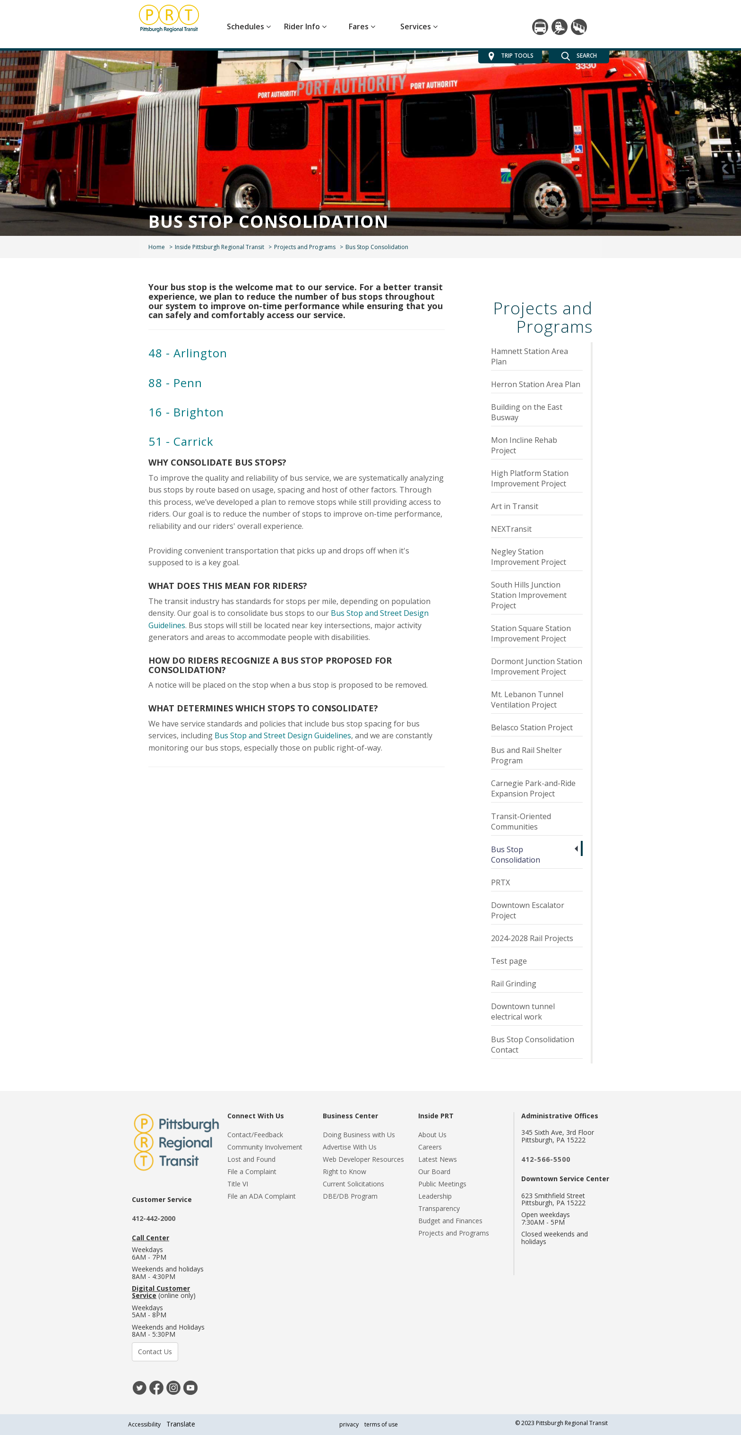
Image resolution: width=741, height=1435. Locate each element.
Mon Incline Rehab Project (524, 445)
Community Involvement (264, 1146)
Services (419, 26)
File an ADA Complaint (261, 1196)
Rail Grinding (513, 983)
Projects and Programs (305, 247)
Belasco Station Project (532, 727)
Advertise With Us (350, 1146)
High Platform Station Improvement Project (530, 478)
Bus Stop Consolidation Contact (532, 1044)
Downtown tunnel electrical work (523, 1011)
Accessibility (144, 1424)
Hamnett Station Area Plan (529, 356)
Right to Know (344, 1171)
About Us (432, 1134)
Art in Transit (514, 506)
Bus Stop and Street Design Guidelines (283, 735)
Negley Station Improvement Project (528, 556)
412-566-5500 (545, 1159)
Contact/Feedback (255, 1134)
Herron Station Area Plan (535, 384)
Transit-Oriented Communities (521, 821)
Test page (509, 961)
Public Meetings (442, 1183)
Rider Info (305, 26)
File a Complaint (251, 1171)
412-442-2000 (153, 1218)
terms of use (381, 1424)
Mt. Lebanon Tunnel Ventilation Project (527, 699)
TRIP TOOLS (510, 56)
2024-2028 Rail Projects (532, 938)
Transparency (439, 1208)
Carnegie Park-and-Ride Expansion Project (533, 788)
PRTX (500, 882)
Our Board (434, 1171)
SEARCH (579, 56)
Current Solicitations (353, 1183)
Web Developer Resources (363, 1159)
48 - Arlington (187, 353)
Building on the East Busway (526, 412)
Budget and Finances (450, 1220)
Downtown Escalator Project (527, 910)
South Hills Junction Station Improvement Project (529, 595)
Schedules (249, 26)
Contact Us (155, 1351)
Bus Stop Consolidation (515, 854)
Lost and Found (251, 1159)
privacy (349, 1424)
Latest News (437, 1159)
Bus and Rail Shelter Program (526, 755)
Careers (430, 1146)
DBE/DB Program (350, 1196)
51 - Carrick (181, 441)
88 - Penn (175, 382)
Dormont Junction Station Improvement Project (536, 666)
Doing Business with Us (359, 1134)
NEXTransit (511, 529)
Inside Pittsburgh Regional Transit (219, 247)
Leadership (435, 1196)
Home (156, 247)
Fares (362, 26)
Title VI (237, 1183)
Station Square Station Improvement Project (531, 633)
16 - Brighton (186, 412)
